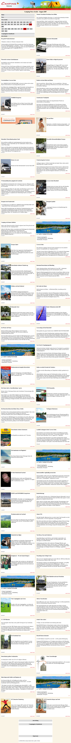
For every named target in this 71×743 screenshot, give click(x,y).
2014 (9, 24)
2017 (30, 22)
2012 (15, 24)
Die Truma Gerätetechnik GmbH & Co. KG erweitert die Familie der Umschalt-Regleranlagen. (58, 662)
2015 (6, 24)
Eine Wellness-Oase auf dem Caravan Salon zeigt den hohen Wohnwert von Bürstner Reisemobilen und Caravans (22, 104)
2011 (18, 24)
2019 (24, 22)
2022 (15, 22)
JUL (22, 29)
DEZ (6, 31)
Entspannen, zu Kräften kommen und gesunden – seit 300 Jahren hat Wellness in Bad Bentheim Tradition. (58, 124)
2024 (9, 22)
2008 (27, 24)
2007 (30, 24)
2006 (2, 26)
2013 (12, 24)
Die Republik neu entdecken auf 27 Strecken (21, 435)
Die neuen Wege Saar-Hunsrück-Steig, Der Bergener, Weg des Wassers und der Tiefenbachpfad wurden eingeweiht (22, 521)
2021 (18, 22)
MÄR (9, 29)
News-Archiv (4, 19)
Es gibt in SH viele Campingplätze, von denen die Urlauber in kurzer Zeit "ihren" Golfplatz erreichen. (22, 605)
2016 (2, 24)
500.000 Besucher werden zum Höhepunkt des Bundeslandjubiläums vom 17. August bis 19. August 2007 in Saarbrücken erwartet (22, 479)
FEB (6, 29)
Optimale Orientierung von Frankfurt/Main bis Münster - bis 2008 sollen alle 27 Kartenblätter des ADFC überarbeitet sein (22, 374)
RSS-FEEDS (4, 36)
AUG (25, 29)
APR (12, 29)
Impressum (35, 736)
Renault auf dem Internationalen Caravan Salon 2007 (22, 165)
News (2, 17)
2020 (21, 22)
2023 (12, 22)
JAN (3, 29)
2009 (24, 24)
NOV (3, 31)
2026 (2, 22)
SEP (28, 29)
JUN (19, 29)
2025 (6, 22)
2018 (27, 22)
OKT (31, 29)
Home (2, 14)
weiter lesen (67, 26)
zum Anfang (35, 720)
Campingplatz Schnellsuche (7, 33)
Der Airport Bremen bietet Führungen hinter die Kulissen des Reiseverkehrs (21, 456)
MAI (15, 29)
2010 (21, 24)
